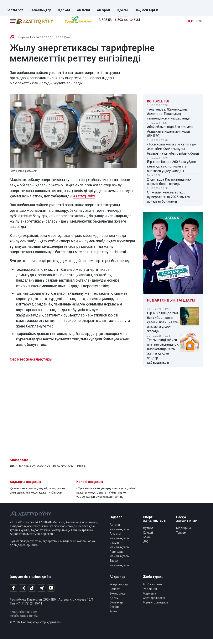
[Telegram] (41, 588)
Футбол (148, 528)
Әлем (113, 611)
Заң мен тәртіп (146, 10)
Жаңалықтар (40, 10)
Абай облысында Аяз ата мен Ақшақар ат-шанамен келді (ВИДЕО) (170, 131)
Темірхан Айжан (27, 37)
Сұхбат (114, 607)
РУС (199, 21)
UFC (145, 541)
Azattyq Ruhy (84, 196)
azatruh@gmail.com (23, 612)
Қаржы (64, 10)
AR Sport (103, 10)
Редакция (150, 589)
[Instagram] (23, 588)
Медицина (183, 528)
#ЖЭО (82, 466)
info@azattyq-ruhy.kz (24, 616)
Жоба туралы (152, 584)
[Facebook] (13, 588)
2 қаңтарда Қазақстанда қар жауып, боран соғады (169, 181)
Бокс (146, 537)
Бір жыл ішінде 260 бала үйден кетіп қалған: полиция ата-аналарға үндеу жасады (171, 166)
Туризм (181, 532)
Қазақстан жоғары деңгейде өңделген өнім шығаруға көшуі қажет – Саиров (38, 490)
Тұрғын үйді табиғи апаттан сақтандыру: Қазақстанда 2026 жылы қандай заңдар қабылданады (163, 351)
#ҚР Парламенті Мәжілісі (30, 466)
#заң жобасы (63, 466)
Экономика (117, 593)
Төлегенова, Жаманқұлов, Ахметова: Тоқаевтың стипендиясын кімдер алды (169, 114)
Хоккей (148, 532)
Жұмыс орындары (155, 602)
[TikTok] (32, 588)
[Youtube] (51, 588)
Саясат (115, 589)
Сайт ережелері (154, 598)
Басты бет (15, 10)
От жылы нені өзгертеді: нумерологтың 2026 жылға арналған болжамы (168, 196)
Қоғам (122, 10)
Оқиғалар (116, 602)
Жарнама (149, 593)
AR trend (83, 10)
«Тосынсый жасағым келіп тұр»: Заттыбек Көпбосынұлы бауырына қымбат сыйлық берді (173, 148)
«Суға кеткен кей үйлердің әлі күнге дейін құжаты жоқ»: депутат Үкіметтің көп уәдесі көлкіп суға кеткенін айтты (105, 493)
